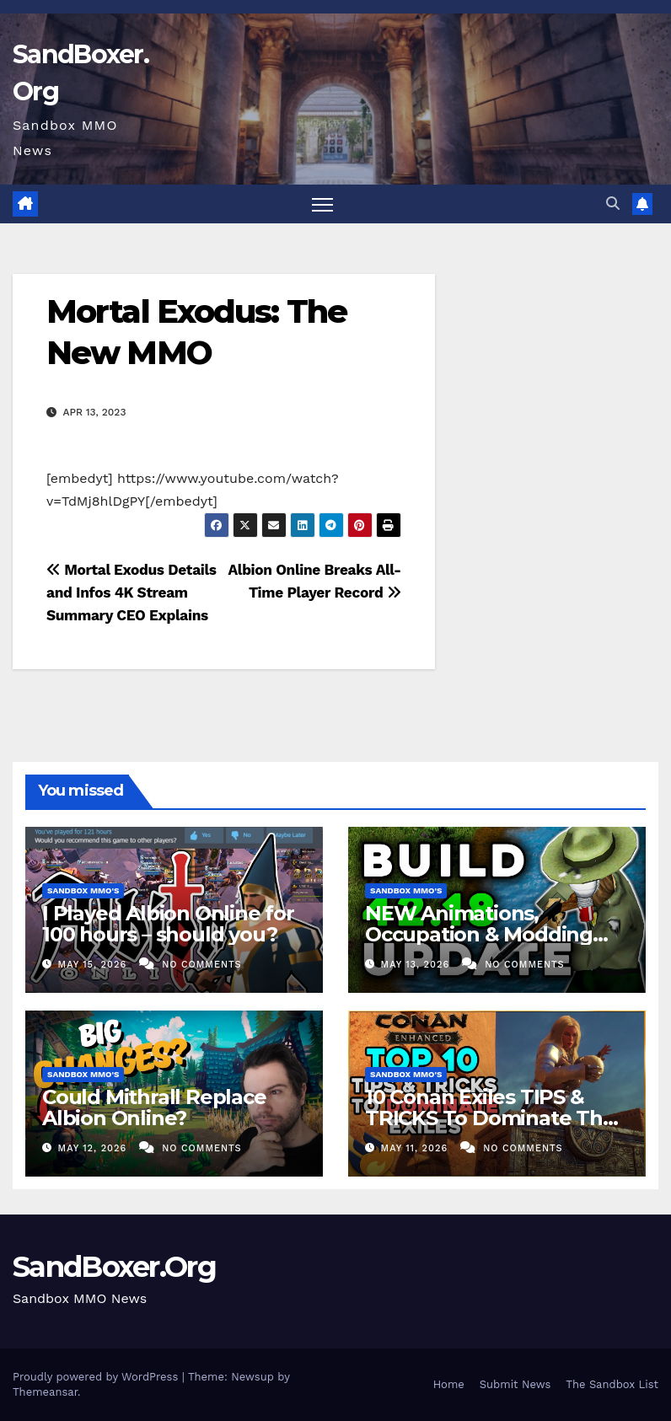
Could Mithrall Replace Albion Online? (154, 1107)
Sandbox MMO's (83, 890)
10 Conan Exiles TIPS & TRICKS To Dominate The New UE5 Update (490, 1118)
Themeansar (45, 1392)
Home (448, 1384)
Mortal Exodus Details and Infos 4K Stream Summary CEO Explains (131, 592)
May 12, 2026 (94, 1148)
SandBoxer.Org (114, 1266)
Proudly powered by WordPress (97, 1376)
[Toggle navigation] (322, 204)
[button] (613, 204)
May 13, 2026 (417, 964)
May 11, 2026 (416, 1148)
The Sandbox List (612, 1384)
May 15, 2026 (94, 964)
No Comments (201, 964)
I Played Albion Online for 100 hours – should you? (168, 923)
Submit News (515, 1384)
